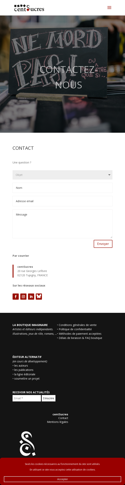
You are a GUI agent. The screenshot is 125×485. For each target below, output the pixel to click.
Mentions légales (57, 422)
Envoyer (103, 244)
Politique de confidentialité (75, 329)
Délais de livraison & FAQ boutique (80, 338)
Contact (63, 418)
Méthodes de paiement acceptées (80, 333)
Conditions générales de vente (78, 325)
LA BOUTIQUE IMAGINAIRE (30, 325)
